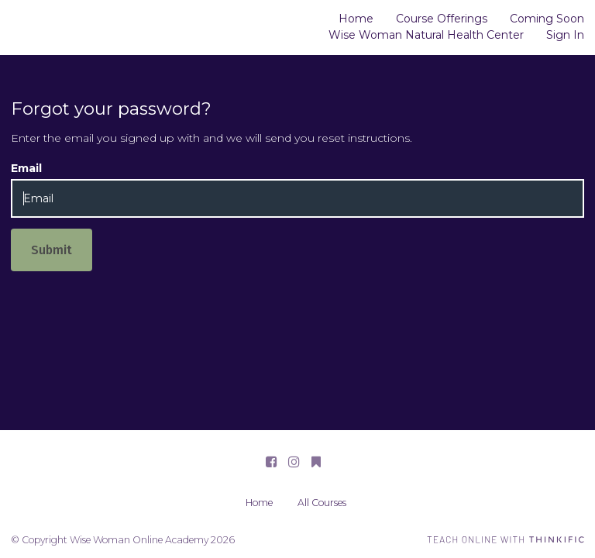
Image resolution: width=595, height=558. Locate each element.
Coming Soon (547, 19)
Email (26, 168)
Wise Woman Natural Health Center (426, 35)
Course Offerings (441, 19)
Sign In (565, 35)
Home (356, 19)
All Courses (322, 502)
